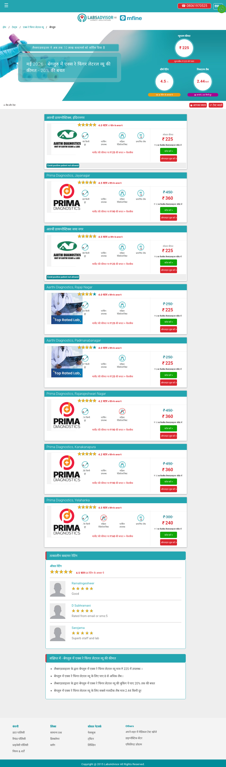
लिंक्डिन (91, 745)
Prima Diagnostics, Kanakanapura (71, 447)
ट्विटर (91, 738)
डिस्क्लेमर (54, 738)
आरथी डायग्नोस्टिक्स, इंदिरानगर (65, 118)
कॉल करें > (168, 151)
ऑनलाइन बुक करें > (169, 158)
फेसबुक (91, 732)
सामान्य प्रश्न (56, 732)
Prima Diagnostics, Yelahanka (68, 500)
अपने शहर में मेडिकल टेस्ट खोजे (141, 732)
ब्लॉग (52, 745)
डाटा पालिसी (19, 732)
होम (4, 27)
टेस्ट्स (14, 27)
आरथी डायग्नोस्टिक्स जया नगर (64, 229)
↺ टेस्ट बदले (216, 105)
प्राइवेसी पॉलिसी (20, 745)
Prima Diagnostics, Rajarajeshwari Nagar (76, 394)
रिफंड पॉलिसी (19, 738)
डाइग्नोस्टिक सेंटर (134, 738)
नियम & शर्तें (19, 751)
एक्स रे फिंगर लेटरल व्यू (33, 27)
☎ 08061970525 (194, 6)
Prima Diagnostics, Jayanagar (68, 175)
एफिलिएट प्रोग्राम (134, 744)
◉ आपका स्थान (198, 105)
